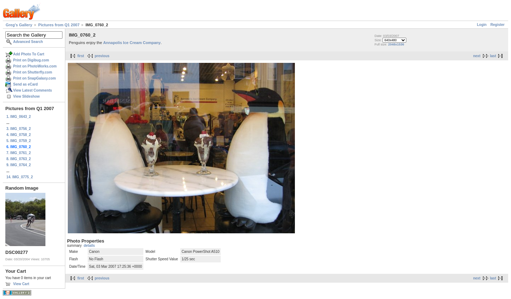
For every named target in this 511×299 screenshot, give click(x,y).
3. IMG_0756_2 (18, 129)
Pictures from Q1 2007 (58, 25)
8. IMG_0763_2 (18, 159)
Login (482, 25)
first (80, 56)
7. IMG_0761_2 (18, 153)
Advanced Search (28, 42)
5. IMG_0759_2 (18, 141)
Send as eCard (25, 84)
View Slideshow (26, 96)
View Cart (21, 284)
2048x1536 (396, 44)
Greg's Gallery (19, 25)
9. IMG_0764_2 (18, 165)
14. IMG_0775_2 (19, 177)
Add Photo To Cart (28, 54)
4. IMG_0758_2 (18, 135)
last (493, 56)
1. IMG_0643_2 (18, 117)
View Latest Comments (32, 90)
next (476, 56)
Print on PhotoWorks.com (35, 66)
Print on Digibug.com (31, 60)
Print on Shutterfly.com (32, 72)
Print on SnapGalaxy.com (34, 78)
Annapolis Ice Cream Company (132, 42)
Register (497, 25)
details (89, 246)
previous (102, 56)
